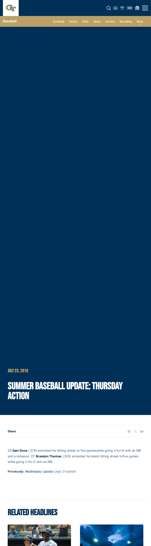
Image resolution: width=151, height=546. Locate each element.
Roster (73, 21)
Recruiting (126, 21)
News (97, 21)
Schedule (58, 21)
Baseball (10, 21)
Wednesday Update (39, 471)
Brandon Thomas (49, 456)
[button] (108, 8)
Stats (85, 21)
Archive (110, 21)
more (140, 21)
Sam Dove (19, 450)
